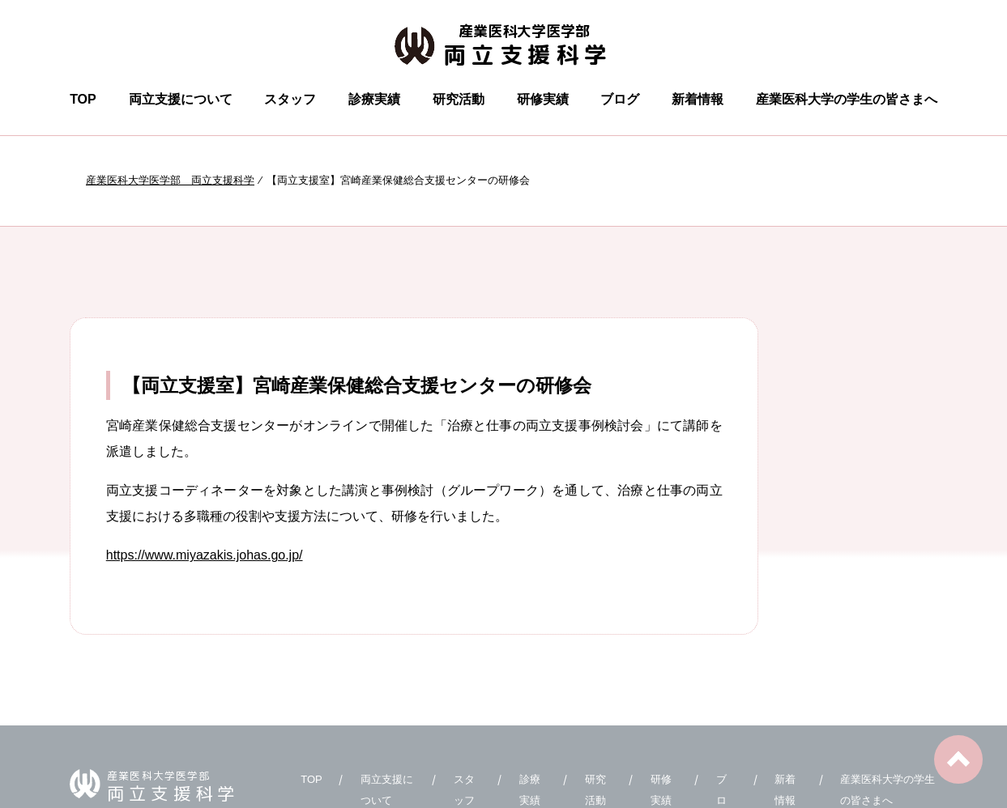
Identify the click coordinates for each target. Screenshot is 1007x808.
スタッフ (290, 99)
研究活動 (458, 99)
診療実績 (374, 99)
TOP (83, 99)
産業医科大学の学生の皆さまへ (846, 99)
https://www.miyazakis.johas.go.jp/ (204, 555)
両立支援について (181, 99)
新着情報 (697, 99)
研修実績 (543, 99)
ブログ (619, 99)
